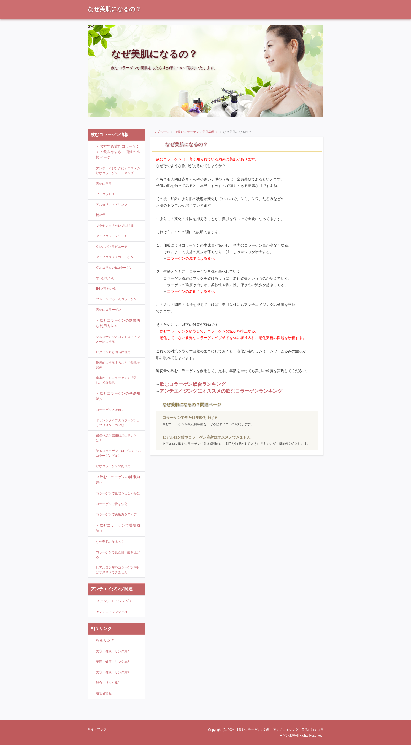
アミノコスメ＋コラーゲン (115, 257)
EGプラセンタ (106, 288)
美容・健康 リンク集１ (113, 651)
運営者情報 (104, 693)
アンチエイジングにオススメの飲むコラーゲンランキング (221, 391)
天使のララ (104, 183)
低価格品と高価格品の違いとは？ (116, 438)
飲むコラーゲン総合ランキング (193, 384)
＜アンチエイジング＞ (114, 601)
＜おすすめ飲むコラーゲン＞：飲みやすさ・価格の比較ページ (118, 151)
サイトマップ (311, 2)
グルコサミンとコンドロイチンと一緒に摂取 (118, 339)
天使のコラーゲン (108, 309)
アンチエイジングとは (111, 612)
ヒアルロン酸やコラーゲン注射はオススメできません (207, 437)
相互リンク (105, 640)
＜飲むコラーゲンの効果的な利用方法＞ (118, 323)
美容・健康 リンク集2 (112, 662)
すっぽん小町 (105, 278)
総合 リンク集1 (108, 683)
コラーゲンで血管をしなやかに (118, 493)
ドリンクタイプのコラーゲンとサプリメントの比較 (118, 423)
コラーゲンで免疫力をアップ (116, 514)
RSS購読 (287, 2)
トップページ (159, 132)
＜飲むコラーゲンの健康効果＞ (118, 479)
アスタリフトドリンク (111, 204)
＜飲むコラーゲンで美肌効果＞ (196, 132)
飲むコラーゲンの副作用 (113, 466)
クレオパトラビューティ (113, 246)
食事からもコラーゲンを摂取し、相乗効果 (116, 380)
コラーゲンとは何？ (110, 410)
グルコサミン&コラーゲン (114, 267)
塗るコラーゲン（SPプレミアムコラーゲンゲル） (118, 453)
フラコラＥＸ (105, 194)
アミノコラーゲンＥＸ (111, 236)
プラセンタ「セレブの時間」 (116, 225)
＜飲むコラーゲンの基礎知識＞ (118, 396)
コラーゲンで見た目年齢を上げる (190, 417)
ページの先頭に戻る (305, 716)
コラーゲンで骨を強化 (111, 504)
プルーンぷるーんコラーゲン (116, 299)
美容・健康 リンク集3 (112, 672)
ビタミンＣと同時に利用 (113, 352)
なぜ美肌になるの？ (114, 9)
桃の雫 (100, 215)
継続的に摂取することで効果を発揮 (118, 365)
